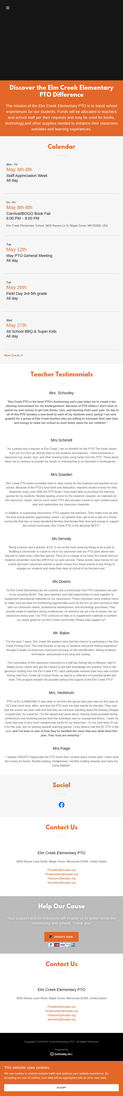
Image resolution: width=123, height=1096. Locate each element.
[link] (62, 805)
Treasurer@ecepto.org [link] (61, 878)
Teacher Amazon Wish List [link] (62, 1063)
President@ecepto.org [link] (61, 869)
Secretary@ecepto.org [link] (61, 882)
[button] (17, 7)
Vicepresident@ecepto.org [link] (61, 874)
